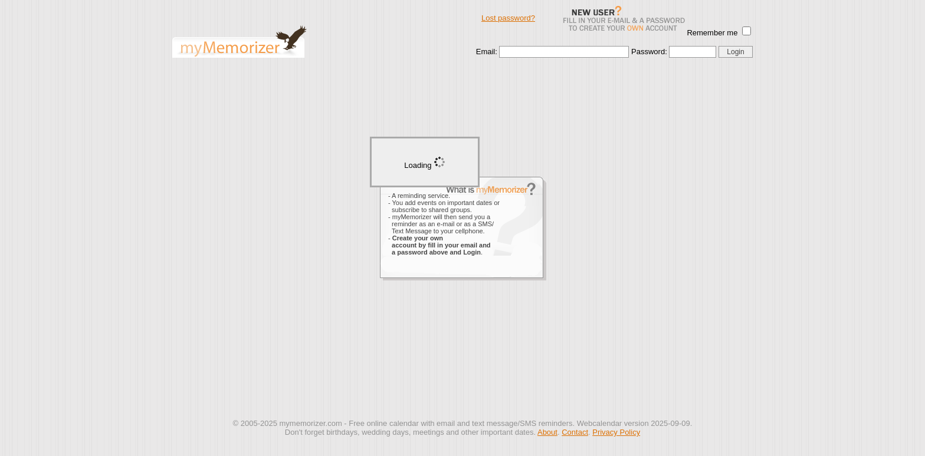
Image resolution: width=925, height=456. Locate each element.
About (547, 432)
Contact (575, 432)
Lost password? (508, 18)
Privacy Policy (616, 432)
